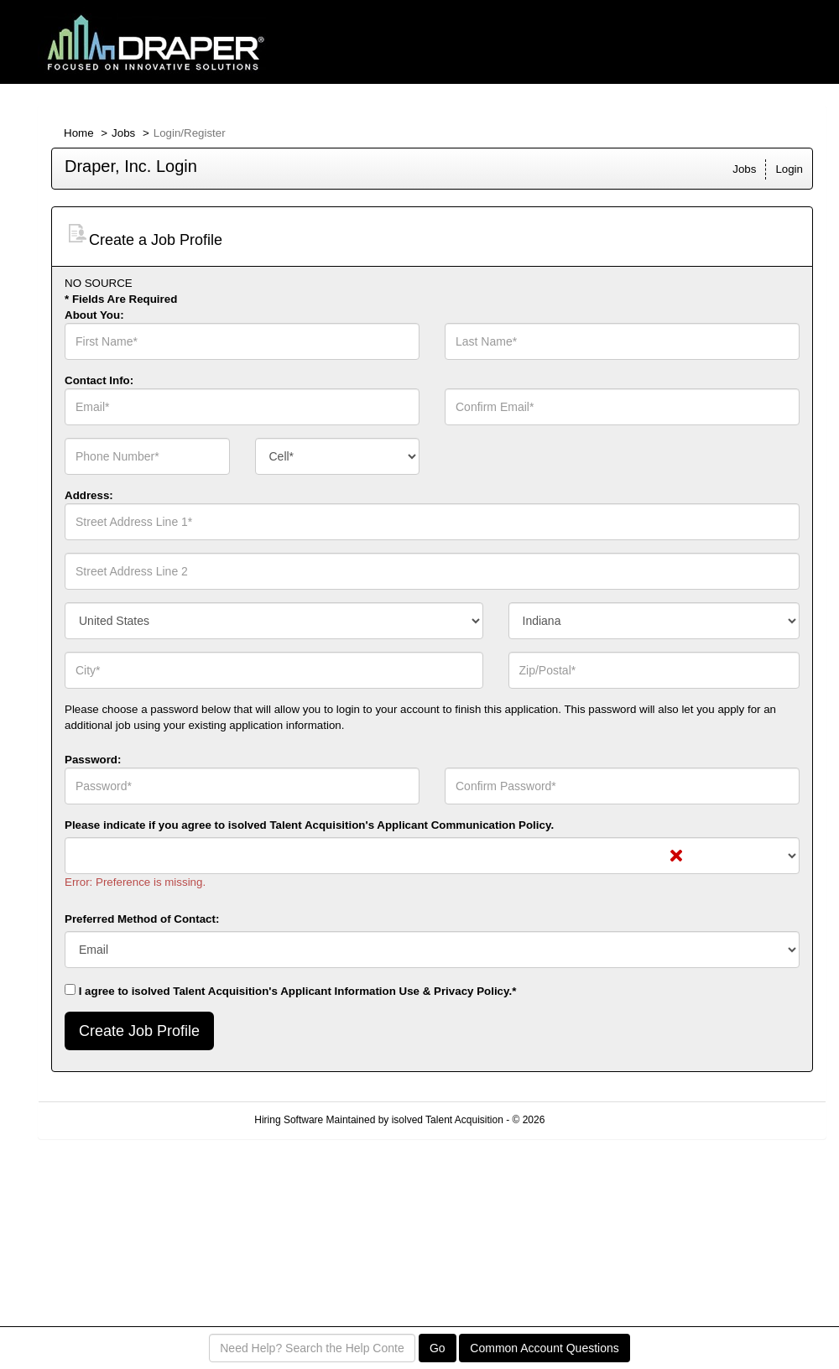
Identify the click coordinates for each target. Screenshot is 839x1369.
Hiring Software (288, 1120)
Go (438, 1348)
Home (79, 133)
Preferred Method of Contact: (142, 919)
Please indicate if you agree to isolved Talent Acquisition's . (309, 825)
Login (789, 169)
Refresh (592, 1120)
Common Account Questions (544, 1348)
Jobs (123, 133)
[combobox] (337, 456)
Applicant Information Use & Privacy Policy (394, 991)
